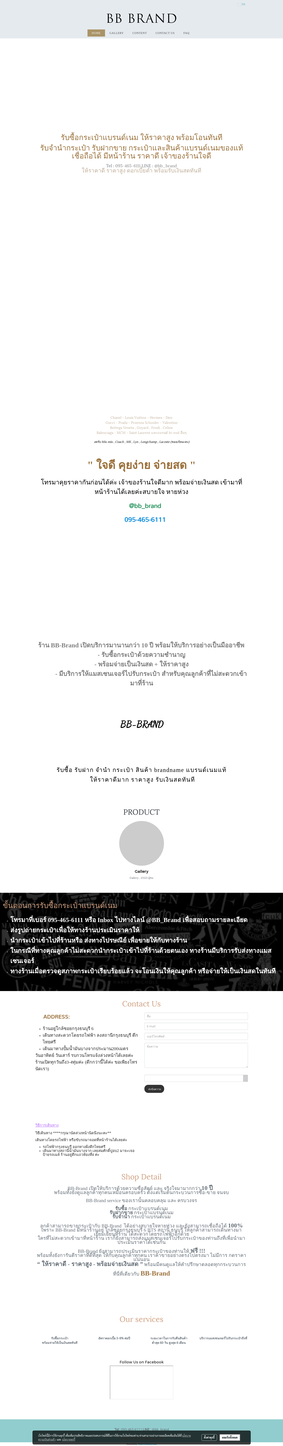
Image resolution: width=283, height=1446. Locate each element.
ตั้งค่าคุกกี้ (209, 1437)
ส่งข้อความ (154, 1089)
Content (139, 33)
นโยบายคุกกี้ (68, 1439)
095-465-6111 (127, 165)
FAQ (186, 33)
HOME (96, 33)
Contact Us (165, 33)
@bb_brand (165, 165)
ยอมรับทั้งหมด (230, 1437)
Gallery (117, 33)
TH (241, 4)
